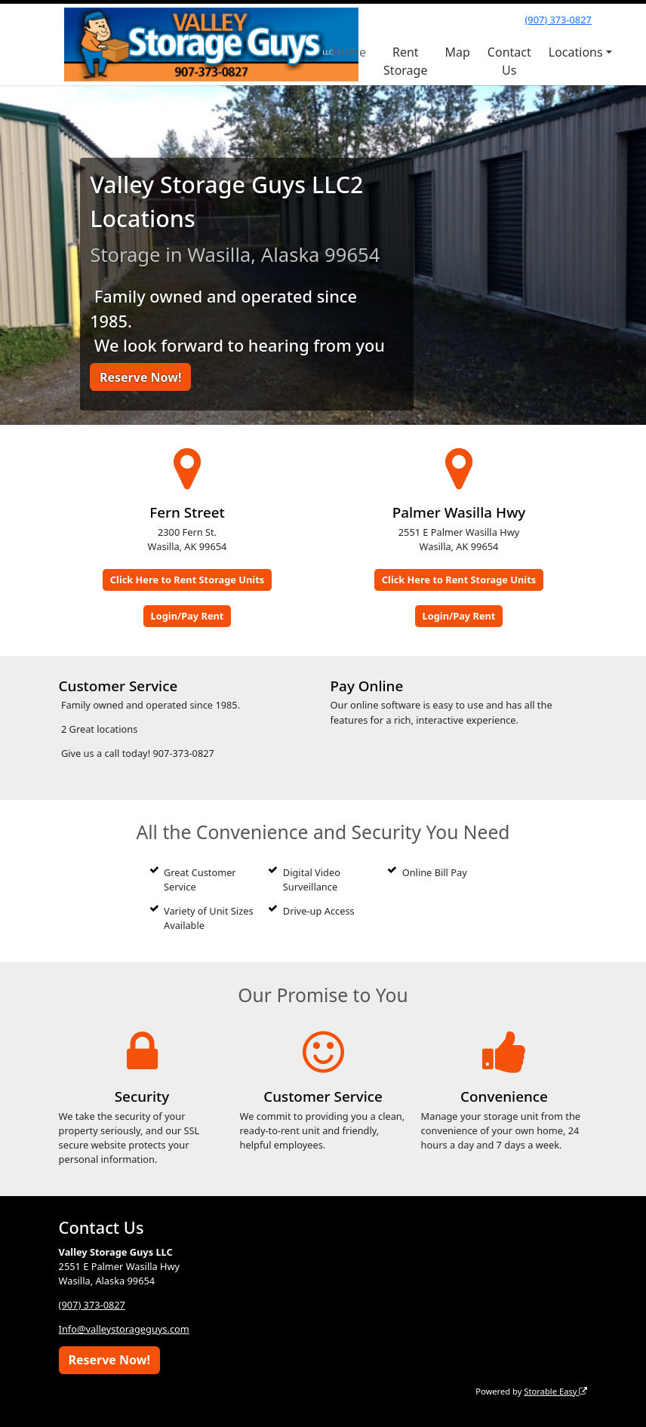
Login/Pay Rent (187, 616)
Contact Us (509, 61)
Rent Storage (405, 61)
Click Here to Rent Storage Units (187, 579)
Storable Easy (555, 1391)
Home (349, 52)
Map (457, 52)
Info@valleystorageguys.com (124, 1329)
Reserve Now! (141, 377)
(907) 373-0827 (557, 19)
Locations (576, 52)
